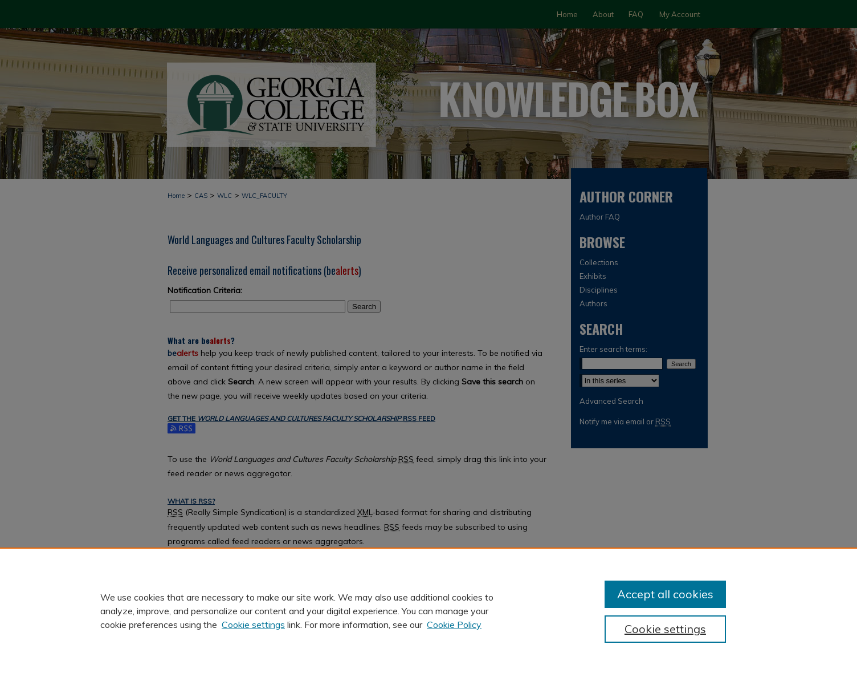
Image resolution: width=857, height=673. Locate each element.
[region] (428, 610)
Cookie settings (253, 624)
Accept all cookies (665, 594)
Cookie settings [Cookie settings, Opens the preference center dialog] (665, 629)
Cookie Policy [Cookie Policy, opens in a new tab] (454, 624)
